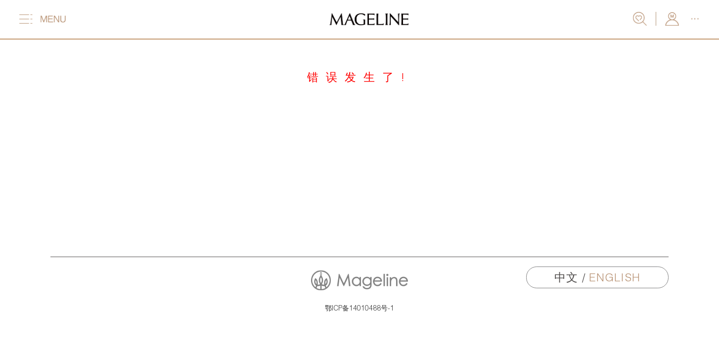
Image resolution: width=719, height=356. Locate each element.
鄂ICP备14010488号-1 (359, 308)
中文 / (597, 277)
